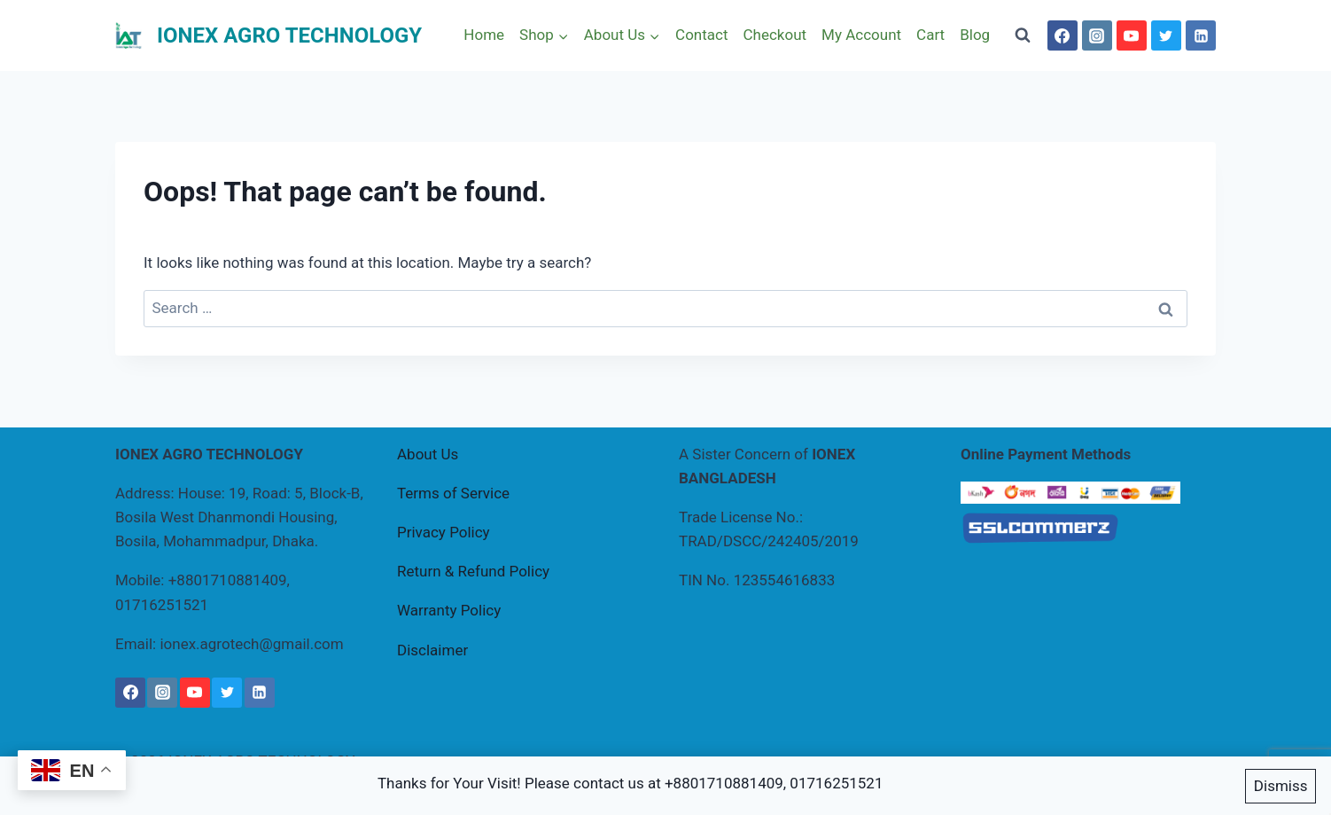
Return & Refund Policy (473, 571)
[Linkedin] (1201, 35)
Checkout (774, 34)
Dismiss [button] (1281, 786)
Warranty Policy (449, 610)
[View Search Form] (1023, 35)
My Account (861, 34)
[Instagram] (1097, 35)
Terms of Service (453, 493)
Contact (701, 34)
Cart (930, 34)
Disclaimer (432, 650)
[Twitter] (1166, 35)
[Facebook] (1062, 35)
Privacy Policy (443, 532)
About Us (427, 454)
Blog (975, 34)
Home (483, 34)
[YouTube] (1132, 35)
